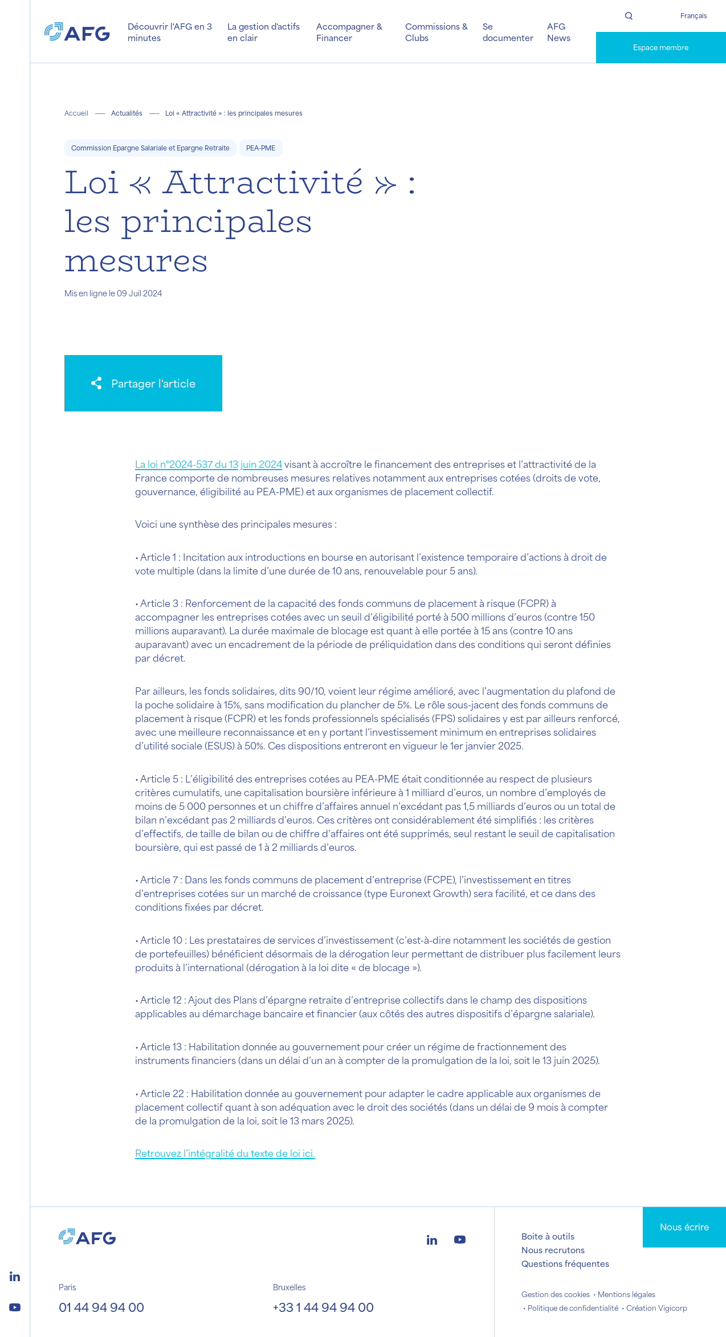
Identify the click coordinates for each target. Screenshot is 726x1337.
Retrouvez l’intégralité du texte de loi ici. (225, 1153)
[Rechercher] (628, 16)
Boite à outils (547, 1236)
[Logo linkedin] (15, 1275)
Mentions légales (626, 1294)
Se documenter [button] (508, 32)
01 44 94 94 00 (101, 1307)
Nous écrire (684, 1227)
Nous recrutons (553, 1250)
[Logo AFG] (77, 31)
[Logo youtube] (15, 1305)
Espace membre (660, 47)
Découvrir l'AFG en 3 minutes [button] (170, 32)
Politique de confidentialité (573, 1307)
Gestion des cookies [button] (555, 1294)
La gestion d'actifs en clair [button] (263, 32)
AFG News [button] (558, 32)
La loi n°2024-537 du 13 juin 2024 (208, 464)
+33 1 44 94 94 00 (323, 1307)
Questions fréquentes (565, 1263)
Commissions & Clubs (436, 32)
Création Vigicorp (656, 1307)
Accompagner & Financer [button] (349, 32)
